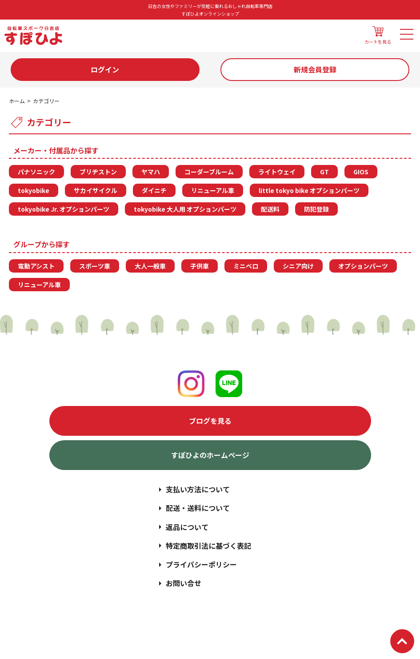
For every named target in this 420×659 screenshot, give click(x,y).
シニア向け (298, 265)
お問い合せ (183, 583)
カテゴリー (46, 100)
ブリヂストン (98, 171)
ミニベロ (245, 265)
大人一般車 (150, 265)
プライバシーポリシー (201, 564)
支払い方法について (198, 489)
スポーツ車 (94, 265)
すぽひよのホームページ (210, 455)
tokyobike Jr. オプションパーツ (63, 209)
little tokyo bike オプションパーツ (309, 190)
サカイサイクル (95, 190)
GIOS (360, 171)
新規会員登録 (315, 69)
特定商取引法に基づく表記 (208, 545)
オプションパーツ (363, 265)
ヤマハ (150, 171)
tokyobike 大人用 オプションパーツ (185, 209)
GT (324, 171)
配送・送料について (198, 507)
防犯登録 (316, 209)
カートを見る (377, 35)
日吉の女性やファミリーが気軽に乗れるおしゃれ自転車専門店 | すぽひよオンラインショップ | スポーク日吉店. (229, 619)
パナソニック (36, 171)
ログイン (105, 69)
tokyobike (33, 190)
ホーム (17, 100)
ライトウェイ (277, 171)
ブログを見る (210, 420)
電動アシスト (36, 265)
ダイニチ (154, 190)
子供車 (199, 265)
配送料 (270, 209)
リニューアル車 (212, 190)
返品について (187, 527)
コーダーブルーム (209, 171)
